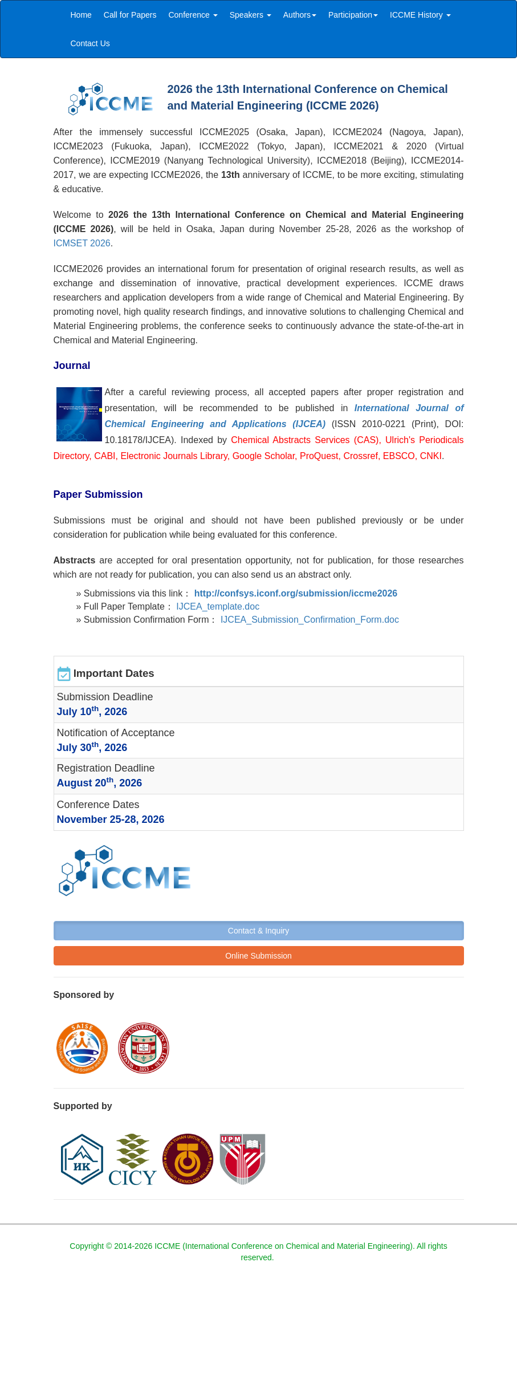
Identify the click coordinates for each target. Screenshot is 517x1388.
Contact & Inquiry (258, 930)
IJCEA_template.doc (217, 606)
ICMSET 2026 (82, 243)
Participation (353, 14)
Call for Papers (130, 14)
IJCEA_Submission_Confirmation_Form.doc (310, 619)
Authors (299, 14)
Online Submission (258, 955)
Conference (192, 14)
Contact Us (90, 43)
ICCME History (420, 14)
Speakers (250, 14)
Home (81, 14)
